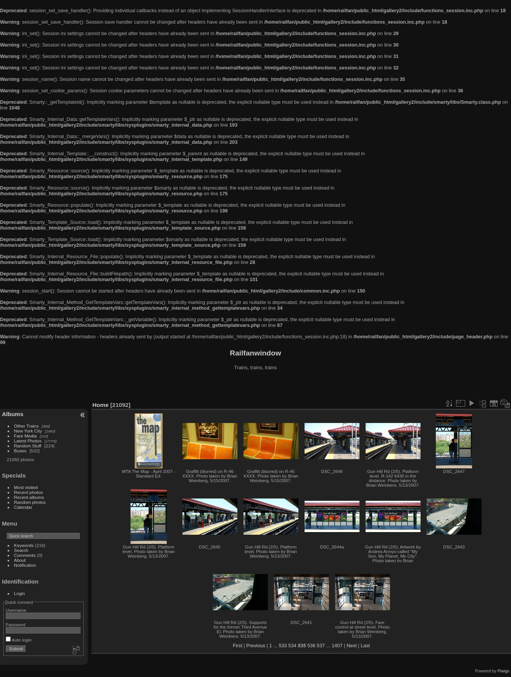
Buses (20, 450)
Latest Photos (28, 440)
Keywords (24, 545)
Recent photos (28, 492)
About (20, 560)
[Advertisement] (255, 386)
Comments (25, 555)
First (237, 645)
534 (292, 645)
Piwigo (503, 671)
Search (21, 550)
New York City (28, 430)
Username (16, 610)
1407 (337, 645)
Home (100, 405)
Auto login (19, 639)
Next (351, 645)
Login (19, 593)
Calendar (23, 507)
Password (16, 624)
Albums (12, 414)
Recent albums (29, 497)
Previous (255, 645)
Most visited (26, 487)
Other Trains (26, 425)
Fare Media (25, 435)
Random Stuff (28, 445)
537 (321, 645)
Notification (25, 565)
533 (283, 645)
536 (311, 645)
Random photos (30, 502)
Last (365, 645)
